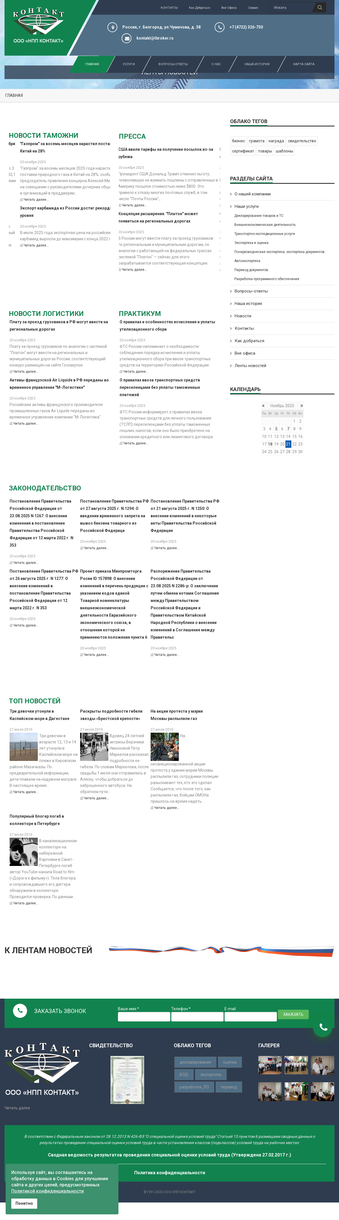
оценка (230, 1062)
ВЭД (184, 1074)
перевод (229, 1087)
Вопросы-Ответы (169, 64)
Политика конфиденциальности (169, 1172)
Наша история (253, 64)
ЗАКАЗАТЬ (293, 1014)
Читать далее (17, 1108)
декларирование (195, 1062)
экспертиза (210, 1074)
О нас (212, 64)
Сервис (253, 8)
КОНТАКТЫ (169, 8)
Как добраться (199, 8)
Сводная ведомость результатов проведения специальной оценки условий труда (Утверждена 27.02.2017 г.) (169, 1155)
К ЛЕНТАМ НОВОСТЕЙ (48, 950)
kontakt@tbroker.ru (155, 38)
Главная (92, 64)
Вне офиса (229, 8)
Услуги (125, 64)
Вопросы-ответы (251, 291)
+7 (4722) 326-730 (246, 27)
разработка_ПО (194, 1087)
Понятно (24, 1203)
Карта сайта (300, 64)
